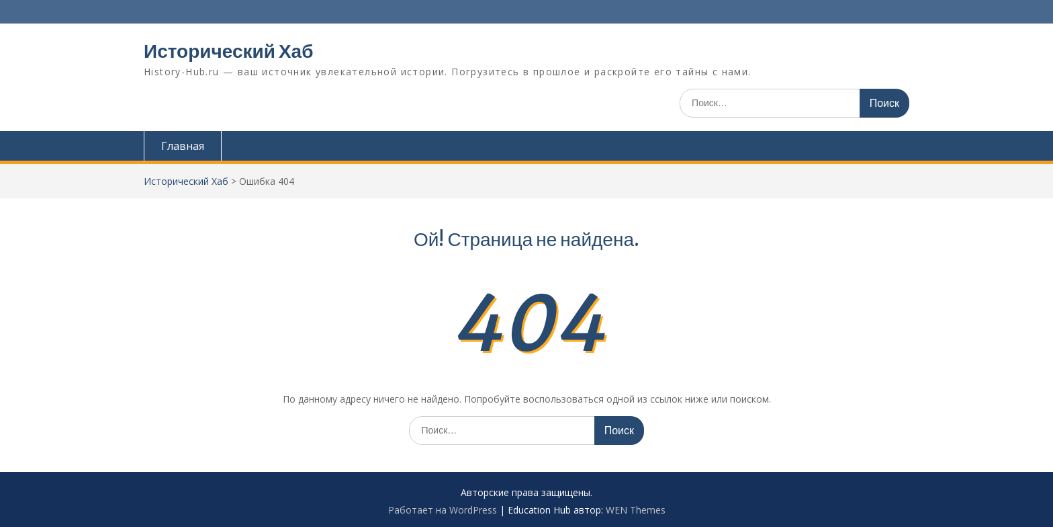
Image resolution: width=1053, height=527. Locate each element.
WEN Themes (636, 509)
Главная (182, 145)
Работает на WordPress (442, 509)
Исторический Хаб (228, 51)
